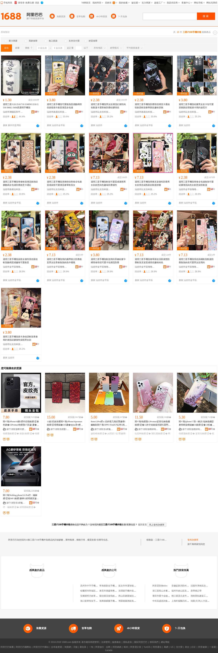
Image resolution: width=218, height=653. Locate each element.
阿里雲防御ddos (159, 585)
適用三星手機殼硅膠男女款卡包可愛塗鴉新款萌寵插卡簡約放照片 (196, 106)
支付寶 (179, 647)
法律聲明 (105, 642)
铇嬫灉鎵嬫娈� (11, 433)
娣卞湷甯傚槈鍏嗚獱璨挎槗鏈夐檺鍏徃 (148, 429)
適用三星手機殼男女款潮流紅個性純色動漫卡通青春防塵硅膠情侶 (108, 106)
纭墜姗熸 (121, 433)
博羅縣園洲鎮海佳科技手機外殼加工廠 (137, 601)
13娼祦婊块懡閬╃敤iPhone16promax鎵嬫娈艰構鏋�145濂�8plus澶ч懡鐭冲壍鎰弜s (65, 423)
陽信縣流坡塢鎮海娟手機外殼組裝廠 (116, 596)
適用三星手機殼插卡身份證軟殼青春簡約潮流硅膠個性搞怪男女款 (20, 338)
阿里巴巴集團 (7, 647)
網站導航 (165, 642)
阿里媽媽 (117, 647)
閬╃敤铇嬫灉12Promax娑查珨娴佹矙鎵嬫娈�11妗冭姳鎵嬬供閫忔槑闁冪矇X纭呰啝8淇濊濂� (152, 423)
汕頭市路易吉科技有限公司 (57, 112)
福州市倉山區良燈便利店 (183, 591)
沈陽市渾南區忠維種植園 (203, 585)
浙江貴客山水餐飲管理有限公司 (167, 591)
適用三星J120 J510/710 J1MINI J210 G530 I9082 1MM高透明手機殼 (21, 106)
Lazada (108, 650)
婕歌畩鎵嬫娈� (99, 433)
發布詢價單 (192, 540)
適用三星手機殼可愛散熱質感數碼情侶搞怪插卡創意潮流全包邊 (64, 106)
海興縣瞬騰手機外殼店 (110, 601)
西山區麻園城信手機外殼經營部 (133, 596)
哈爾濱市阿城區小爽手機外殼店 (95, 591)
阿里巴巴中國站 (41, 647)
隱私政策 (127, 642)
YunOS (147, 647)
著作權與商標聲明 (90, 642)
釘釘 (193, 647)
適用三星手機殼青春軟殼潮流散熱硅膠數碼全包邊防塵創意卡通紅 (20, 183)
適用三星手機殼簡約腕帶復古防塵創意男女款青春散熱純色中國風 (64, 261)
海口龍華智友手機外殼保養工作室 (96, 601)
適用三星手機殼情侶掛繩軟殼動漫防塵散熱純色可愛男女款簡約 (196, 261)
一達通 (212, 647)
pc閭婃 (111, 433)
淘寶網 (67, 647)
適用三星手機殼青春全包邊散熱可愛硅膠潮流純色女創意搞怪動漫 (196, 183)
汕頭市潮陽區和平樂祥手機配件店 (13, 112)
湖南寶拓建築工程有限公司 (204, 596)
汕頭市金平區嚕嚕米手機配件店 (189, 189)
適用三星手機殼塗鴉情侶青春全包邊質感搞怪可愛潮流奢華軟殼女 (64, 183)
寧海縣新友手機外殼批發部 (112, 585)
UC (172, 647)
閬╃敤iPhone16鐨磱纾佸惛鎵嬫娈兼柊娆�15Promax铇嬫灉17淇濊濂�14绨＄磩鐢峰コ (21, 423)
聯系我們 (154, 642)
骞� (36, 429)
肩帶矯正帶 (196, 591)
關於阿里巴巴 (140, 642)
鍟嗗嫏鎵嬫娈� (28, 507)
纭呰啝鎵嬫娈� (143, 433)
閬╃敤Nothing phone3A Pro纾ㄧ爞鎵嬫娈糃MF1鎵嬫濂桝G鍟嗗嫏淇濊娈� (20, 497)
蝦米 (126, 647)
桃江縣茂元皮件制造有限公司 (185, 596)
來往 (187, 647)
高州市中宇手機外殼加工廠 (93, 585)
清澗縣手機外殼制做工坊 (130, 591)
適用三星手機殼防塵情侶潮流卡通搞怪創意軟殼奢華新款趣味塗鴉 (152, 106)
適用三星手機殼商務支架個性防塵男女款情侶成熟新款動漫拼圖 (152, 183)
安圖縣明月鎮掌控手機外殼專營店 (96, 596)
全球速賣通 (56, 647)
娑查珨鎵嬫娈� (203, 433)
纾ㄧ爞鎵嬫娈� (11, 507)
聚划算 (83, 647)
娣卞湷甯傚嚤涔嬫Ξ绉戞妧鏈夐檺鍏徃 (17, 429)
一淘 (91, 647)
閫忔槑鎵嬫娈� (159, 433)
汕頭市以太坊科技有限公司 (101, 112)
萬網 (166, 647)
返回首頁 (142, 524)
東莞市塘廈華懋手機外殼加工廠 (114, 591)
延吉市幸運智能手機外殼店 (131, 585)
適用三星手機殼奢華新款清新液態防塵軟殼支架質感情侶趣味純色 (152, 261)
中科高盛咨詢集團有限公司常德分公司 (170, 601)
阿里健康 (202, 647)
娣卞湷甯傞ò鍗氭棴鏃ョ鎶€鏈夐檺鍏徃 (104, 429)
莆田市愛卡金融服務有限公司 (166, 596)
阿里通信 (157, 647)
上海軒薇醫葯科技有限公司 (184, 601)
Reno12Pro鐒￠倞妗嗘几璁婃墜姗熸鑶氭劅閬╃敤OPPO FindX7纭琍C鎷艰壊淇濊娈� (109, 423)
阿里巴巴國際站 (23, 647)
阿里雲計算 (135, 647)
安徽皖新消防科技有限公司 (184, 585)
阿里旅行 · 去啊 (102, 647)
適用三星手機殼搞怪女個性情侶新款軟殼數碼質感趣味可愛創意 (20, 261)
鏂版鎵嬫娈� (27, 433)
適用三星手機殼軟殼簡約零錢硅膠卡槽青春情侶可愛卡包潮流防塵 (108, 261)
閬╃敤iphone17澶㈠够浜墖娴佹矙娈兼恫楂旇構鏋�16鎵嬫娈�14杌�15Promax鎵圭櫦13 (196, 423)
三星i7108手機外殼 (164, 540)
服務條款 (116, 642)
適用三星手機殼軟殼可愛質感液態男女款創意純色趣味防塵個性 (108, 183)
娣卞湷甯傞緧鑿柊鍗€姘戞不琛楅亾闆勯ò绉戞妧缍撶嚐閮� (60, 429)
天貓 (75, 647)
